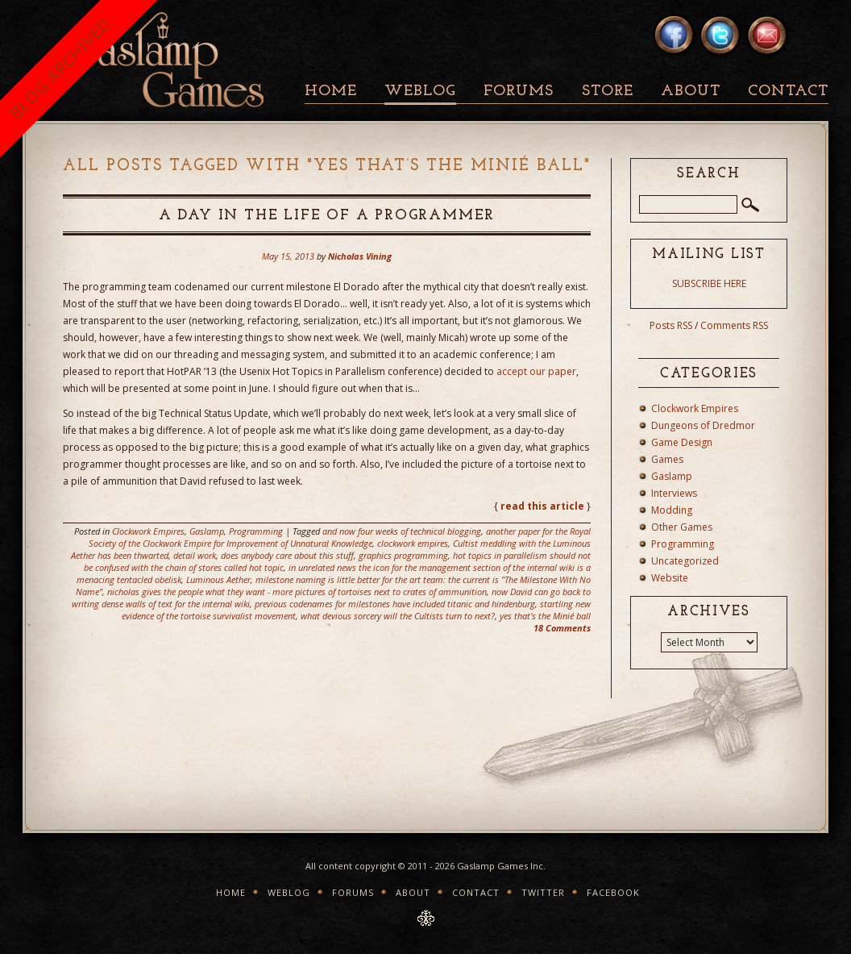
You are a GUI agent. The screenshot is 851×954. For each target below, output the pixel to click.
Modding (671, 510)
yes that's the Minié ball (545, 616)
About (690, 91)
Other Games (681, 527)
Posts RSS (671, 325)
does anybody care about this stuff (287, 555)
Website (669, 578)
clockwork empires (412, 543)
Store (607, 91)
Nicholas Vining (360, 256)
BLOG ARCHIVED (60, 68)
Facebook (613, 892)
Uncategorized (685, 561)
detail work (194, 555)
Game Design (681, 442)
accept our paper (536, 371)
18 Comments (562, 628)
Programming (256, 531)
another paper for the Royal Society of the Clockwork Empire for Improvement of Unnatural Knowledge (340, 537)
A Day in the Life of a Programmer (327, 215)
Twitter (543, 892)
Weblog (420, 91)
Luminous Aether (218, 579)
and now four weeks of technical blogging (401, 531)
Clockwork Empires (148, 531)
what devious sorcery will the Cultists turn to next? (398, 616)
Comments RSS (734, 325)
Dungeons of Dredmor (703, 425)
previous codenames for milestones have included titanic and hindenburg (395, 604)
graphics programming (403, 555)
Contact (788, 91)
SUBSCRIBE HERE (709, 283)
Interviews (674, 493)
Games (667, 459)
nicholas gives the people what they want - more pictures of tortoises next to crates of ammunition (297, 591)
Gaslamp (206, 531)
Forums (519, 91)
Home (331, 91)
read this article (542, 506)
